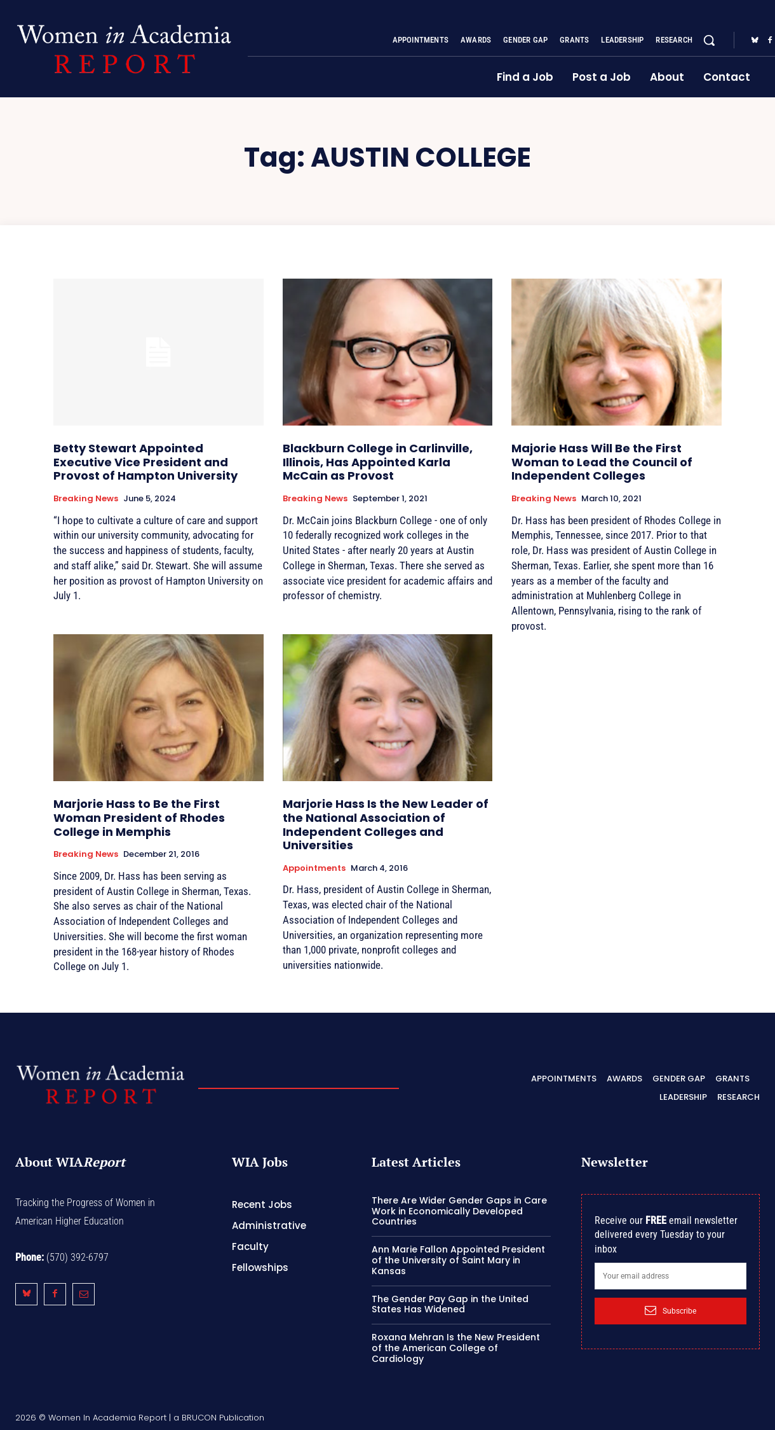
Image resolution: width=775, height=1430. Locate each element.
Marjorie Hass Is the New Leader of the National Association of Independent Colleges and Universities (386, 824)
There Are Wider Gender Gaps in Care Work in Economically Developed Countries (459, 1211)
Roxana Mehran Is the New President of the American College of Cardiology (456, 1348)
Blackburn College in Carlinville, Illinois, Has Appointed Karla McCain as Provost (378, 461)
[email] (670, 1276)
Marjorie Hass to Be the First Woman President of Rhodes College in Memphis (139, 817)
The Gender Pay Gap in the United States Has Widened (450, 1304)
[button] (709, 40)
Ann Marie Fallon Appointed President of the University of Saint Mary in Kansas (458, 1260)
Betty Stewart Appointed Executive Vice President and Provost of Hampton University (145, 461)
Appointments (314, 868)
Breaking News (85, 499)
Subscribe (670, 1310)
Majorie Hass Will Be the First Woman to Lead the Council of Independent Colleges (601, 461)
